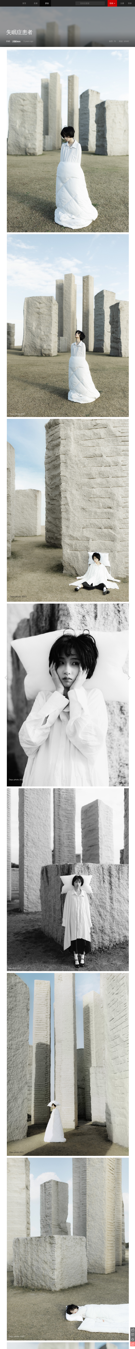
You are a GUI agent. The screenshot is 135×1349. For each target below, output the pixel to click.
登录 (130, 3)
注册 (122, 3)
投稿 (112, 3)
